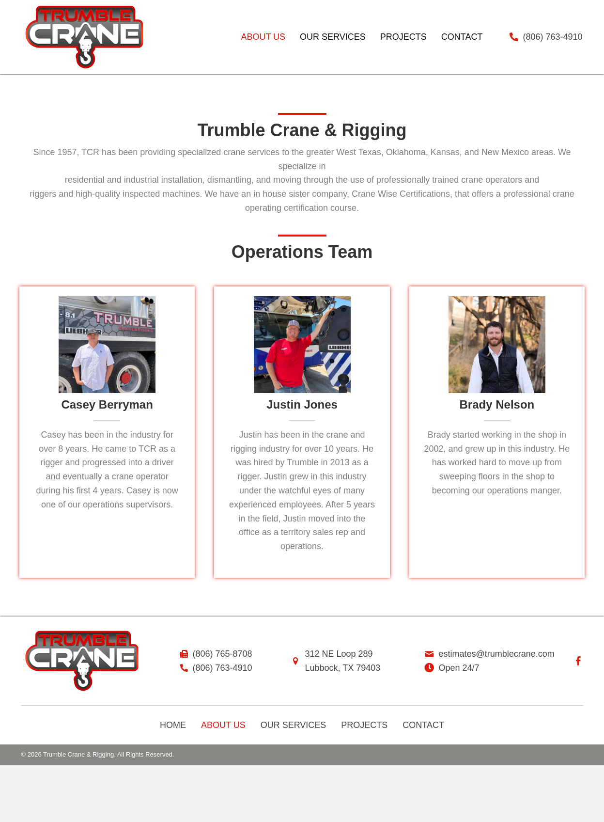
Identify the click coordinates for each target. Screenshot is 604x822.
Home (173, 725)
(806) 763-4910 (553, 37)
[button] (578, 661)
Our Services (293, 725)
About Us (223, 725)
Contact (423, 725)
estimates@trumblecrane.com (497, 654)
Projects (364, 725)
